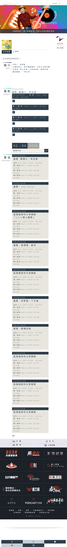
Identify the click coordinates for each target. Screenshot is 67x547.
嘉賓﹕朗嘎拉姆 (22, 329)
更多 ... (14, 436)
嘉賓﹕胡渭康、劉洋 (24, 245)
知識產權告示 (38, 510)
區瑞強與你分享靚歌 (24, 273)
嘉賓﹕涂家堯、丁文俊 (26, 301)
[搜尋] (59, 3)
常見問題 (51, 510)
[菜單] (64, 3)
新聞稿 (12, 510)
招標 (28, 510)
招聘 (20, 510)
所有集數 (6, 52)
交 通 (18, 441)
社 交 (51, 441)
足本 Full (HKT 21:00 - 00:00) (27, 163)
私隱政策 (18, 512)
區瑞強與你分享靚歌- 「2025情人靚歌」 (25, 216)
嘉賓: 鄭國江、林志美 (24, 92)
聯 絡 (18, 445)
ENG (53, 3)
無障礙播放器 (30, 512)
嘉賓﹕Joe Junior (24, 187)
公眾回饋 (51, 445)
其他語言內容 (45, 512)
